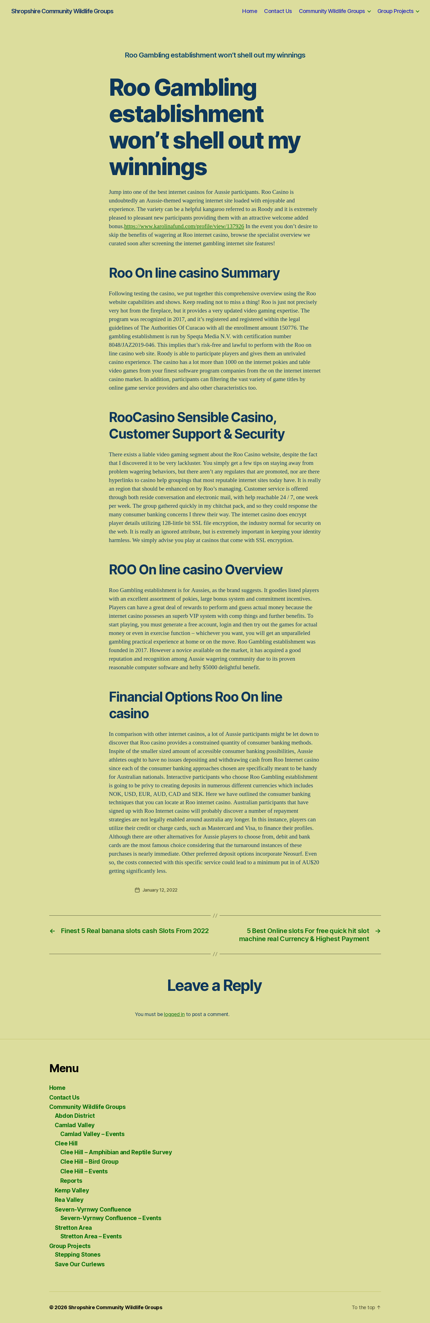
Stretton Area (73, 1227)
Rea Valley (69, 1199)
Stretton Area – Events (91, 1236)
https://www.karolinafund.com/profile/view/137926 (184, 226)
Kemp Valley (72, 1190)
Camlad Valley (75, 1125)
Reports (71, 1180)
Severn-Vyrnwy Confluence (93, 1209)
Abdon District (75, 1115)
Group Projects (395, 11)
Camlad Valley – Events (92, 1134)
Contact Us (278, 11)
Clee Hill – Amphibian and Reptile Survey (116, 1152)
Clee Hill (66, 1143)
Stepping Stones (78, 1254)
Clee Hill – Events (84, 1171)
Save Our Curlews (80, 1264)
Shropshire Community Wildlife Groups (62, 11)
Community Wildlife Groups (332, 11)
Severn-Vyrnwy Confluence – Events (110, 1218)
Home (249, 11)
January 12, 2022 (160, 890)
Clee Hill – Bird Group (89, 1161)
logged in (174, 1014)
